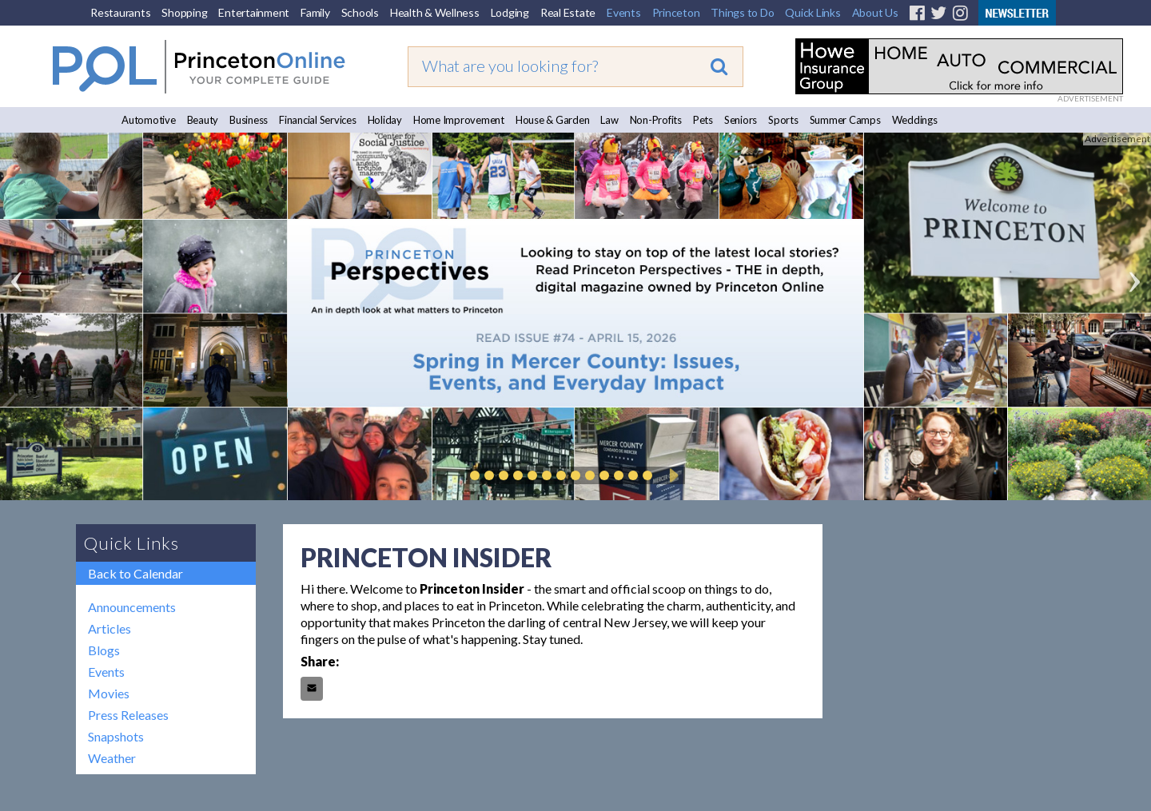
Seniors (740, 119)
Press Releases (128, 714)
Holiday (385, 119)
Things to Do (742, 12)
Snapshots (116, 736)
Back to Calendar (135, 573)
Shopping (184, 12)
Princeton (676, 12)
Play (671, 475)
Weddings (915, 119)
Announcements (132, 606)
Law (609, 119)
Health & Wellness (435, 12)
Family (315, 12)
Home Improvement (458, 119)
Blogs (104, 650)
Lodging (510, 12)
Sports (783, 119)
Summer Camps (845, 119)
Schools (360, 12)
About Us (875, 12)
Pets (703, 119)
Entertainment (253, 12)
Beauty (203, 119)
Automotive (148, 119)
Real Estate (567, 12)
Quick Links (812, 12)
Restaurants (120, 12)
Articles (109, 628)
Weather (112, 757)
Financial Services (317, 119)
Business (248, 119)
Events (624, 12)
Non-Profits (656, 119)
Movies (108, 693)
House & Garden (553, 119)
